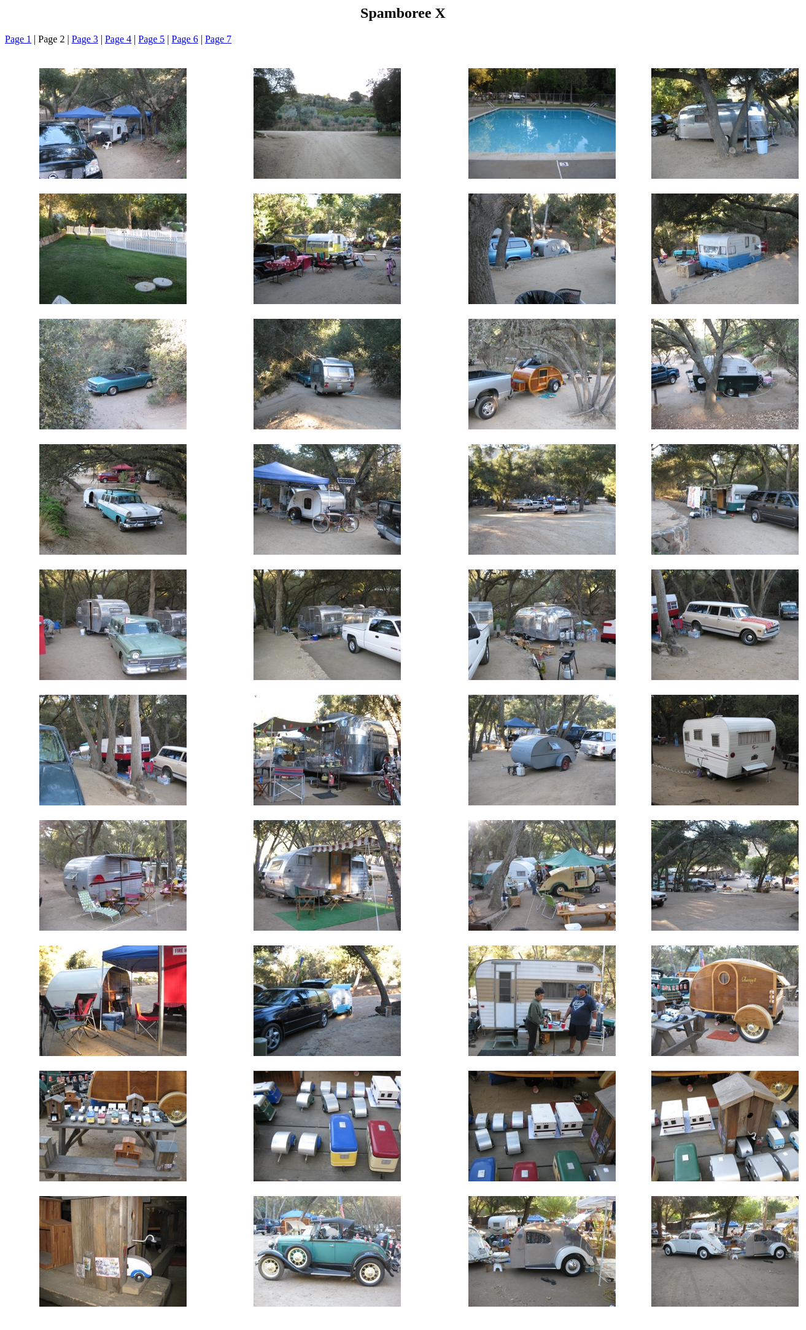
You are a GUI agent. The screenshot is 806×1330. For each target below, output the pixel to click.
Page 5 (151, 39)
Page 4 (118, 39)
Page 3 (85, 39)
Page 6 (185, 39)
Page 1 (18, 39)
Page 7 (218, 39)
